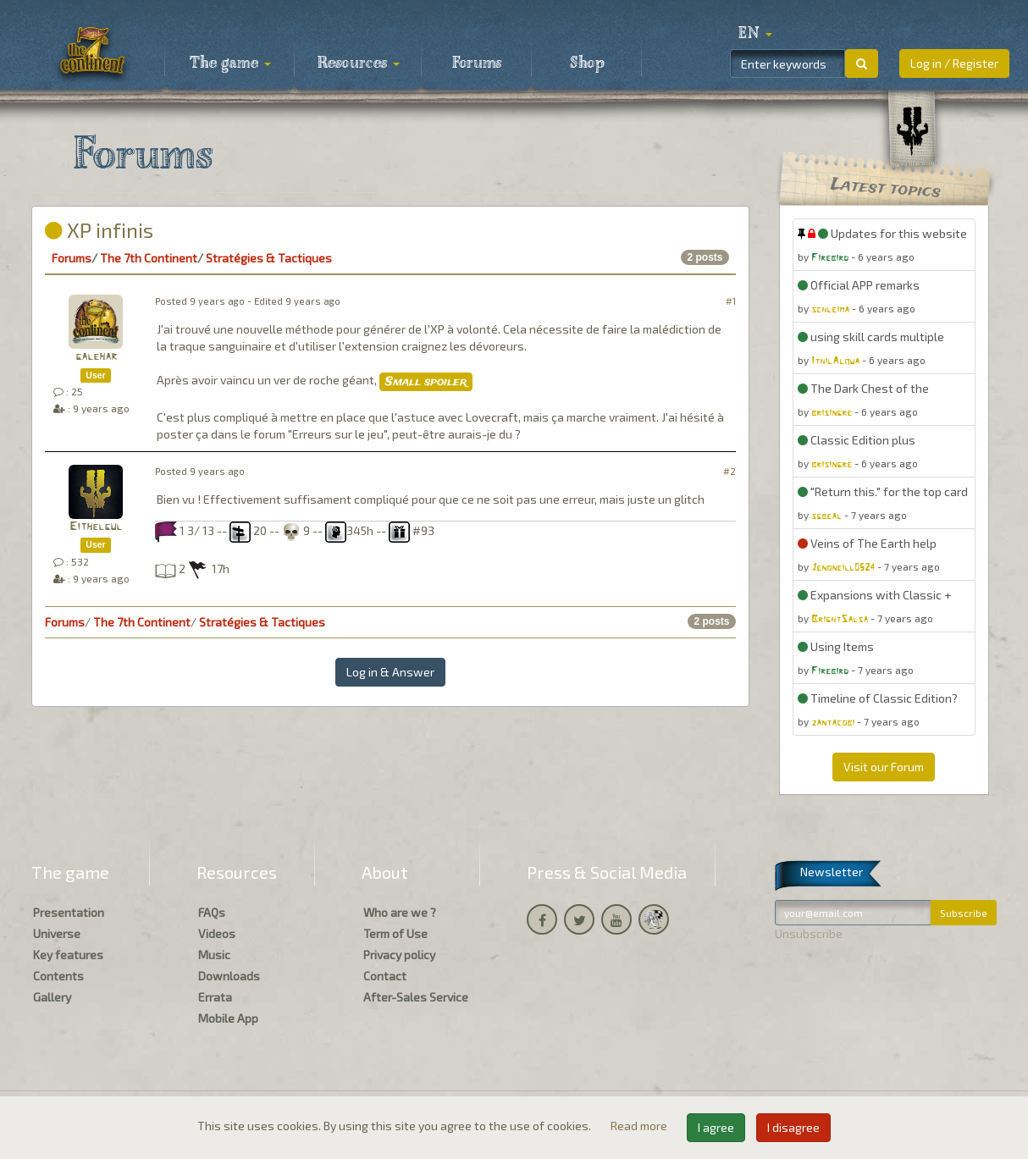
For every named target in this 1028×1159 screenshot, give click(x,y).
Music (214, 954)
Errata (215, 997)
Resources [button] (359, 63)
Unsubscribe (809, 933)
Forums (476, 63)
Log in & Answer (390, 672)
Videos (216, 933)
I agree (716, 1127)
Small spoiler (426, 381)
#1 (731, 300)
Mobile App (228, 1018)
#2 (729, 471)
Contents (58, 976)
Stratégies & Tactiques (269, 258)
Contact (384, 976)
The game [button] (230, 63)
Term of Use (395, 933)
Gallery (52, 997)
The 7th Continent (148, 258)
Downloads (229, 976)
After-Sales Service (415, 997)
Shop (587, 63)
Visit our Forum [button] (883, 766)
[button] (755, 34)
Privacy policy (399, 954)
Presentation (68, 912)
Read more (640, 1125)
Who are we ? (399, 912)
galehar (96, 356)
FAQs (211, 912)
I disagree (793, 1127)
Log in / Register (954, 63)
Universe (56, 933)
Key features (68, 954)
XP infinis (99, 230)
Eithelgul (95, 527)
